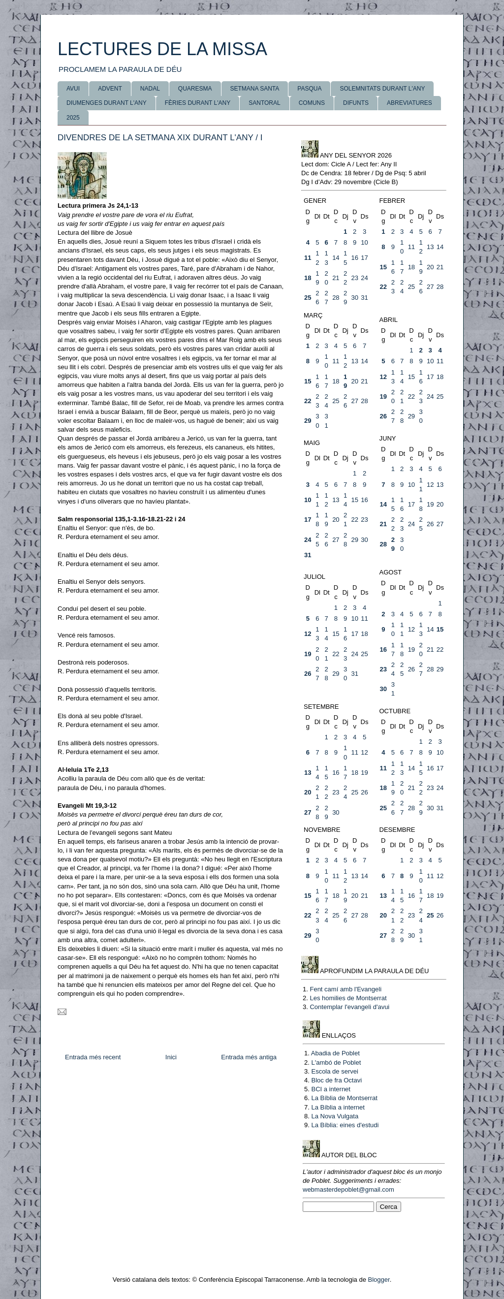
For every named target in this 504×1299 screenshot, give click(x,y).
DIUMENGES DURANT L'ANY (106, 102)
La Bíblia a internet (337, 1107)
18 (307, 278)
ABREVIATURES (409, 102)
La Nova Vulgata (334, 1116)
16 (354, 257)
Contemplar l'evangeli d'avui (349, 1007)
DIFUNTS (356, 102)
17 (364, 257)
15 (383, 267)
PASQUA (309, 88)
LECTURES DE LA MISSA (162, 49)
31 (364, 297)
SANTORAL (264, 102)
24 (364, 278)
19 (383, 396)
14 (335, 257)
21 (335, 278)
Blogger (379, 1279)
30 (354, 297)
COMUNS (312, 102)
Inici (171, 1057)
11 (307, 257)
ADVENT (110, 88)
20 (430, 267)
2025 (73, 117)
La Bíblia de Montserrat (344, 1098)
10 (364, 242)
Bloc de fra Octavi (336, 1080)
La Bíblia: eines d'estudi (344, 1125)
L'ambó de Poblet (336, 1062)
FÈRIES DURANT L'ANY (197, 102)
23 (354, 278)
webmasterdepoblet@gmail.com (348, 1189)
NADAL (150, 88)
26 (383, 416)
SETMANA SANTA (255, 88)
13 (430, 247)
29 (307, 420)
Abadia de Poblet (335, 1053)
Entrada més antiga (249, 1057)
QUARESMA (195, 88)
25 (307, 297)
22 (383, 286)
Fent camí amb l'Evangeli (345, 989)
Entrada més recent (93, 1057)
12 (383, 376)
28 (335, 297)
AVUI (73, 88)
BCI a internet (330, 1089)
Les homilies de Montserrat (348, 998)
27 (430, 286)
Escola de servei (334, 1071)
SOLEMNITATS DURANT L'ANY (382, 88)
